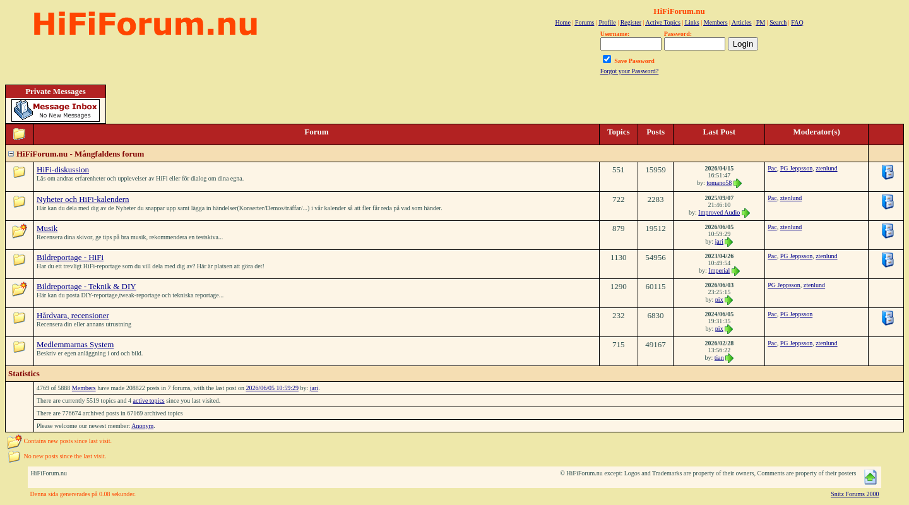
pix (719, 299)
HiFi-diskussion (63, 169)
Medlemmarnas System (75, 344)
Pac (772, 168)
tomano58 (719, 182)
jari (719, 241)
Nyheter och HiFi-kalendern (83, 199)
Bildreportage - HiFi (70, 257)
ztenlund (826, 168)
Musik (47, 228)
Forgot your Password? (629, 71)
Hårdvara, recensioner (73, 315)
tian (719, 357)
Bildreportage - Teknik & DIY (86, 286)
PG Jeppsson (796, 168)
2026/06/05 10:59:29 (272, 387)
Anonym (142, 425)
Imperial (719, 270)
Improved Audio (719, 212)
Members (84, 387)
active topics (148, 400)
